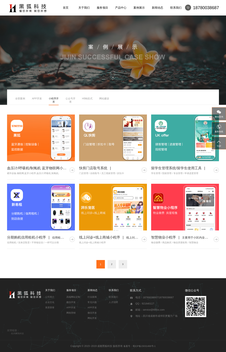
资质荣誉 (49, 307)
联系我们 (176, 7)
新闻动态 (157, 7)
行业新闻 (92, 297)
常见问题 (92, 302)
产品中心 (120, 7)
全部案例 (20, 98)
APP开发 (37, 98)
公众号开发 (70, 100)
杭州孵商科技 (17, 333)
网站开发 (92, 318)
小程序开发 (54, 100)
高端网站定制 (73, 297)
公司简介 (49, 297)
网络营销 (71, 312)
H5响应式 (87, 98)
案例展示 (139, 7)
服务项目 (102, 7)
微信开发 (71, 302)
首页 (66, 7)
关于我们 (84, 7)
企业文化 (49, 302)
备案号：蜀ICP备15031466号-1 (139, 346)
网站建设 (104, 98)
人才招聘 (113, 302)
